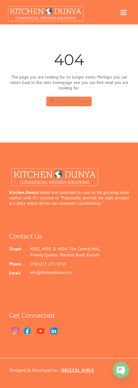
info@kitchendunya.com (51, 272)
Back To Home (69, 101)
